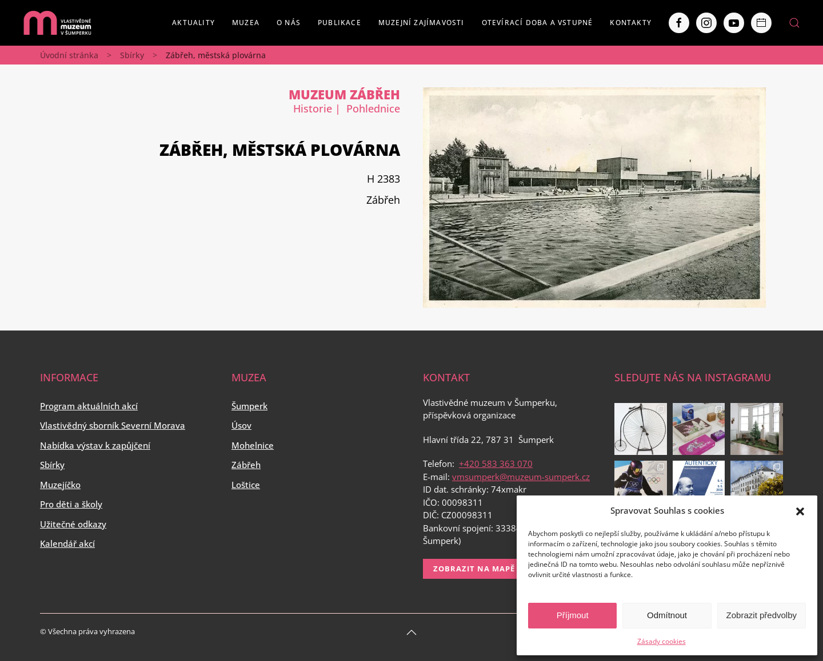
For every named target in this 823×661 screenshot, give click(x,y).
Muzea (245, 22)
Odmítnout (667, 615)
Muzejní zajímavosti (421, 22)
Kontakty (631, 22)
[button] (800, 510)
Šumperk (249, 406)
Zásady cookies (661, 641)
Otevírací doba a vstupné (537, 22)
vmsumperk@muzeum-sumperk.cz (521, 476)
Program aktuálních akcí (89, 406)
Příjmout (573, 615)
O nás (289, 22)
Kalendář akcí (67, 543)
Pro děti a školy (71, 504)
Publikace (339, 22)
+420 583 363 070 (496, 463)
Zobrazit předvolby (761, 615)
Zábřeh (246, 464)
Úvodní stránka (69, 55)
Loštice (245, 484)
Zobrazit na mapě (474, 568)
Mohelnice (252, 445)
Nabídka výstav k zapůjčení (95, 445)
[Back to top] (411, 632)
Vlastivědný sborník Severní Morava (112, 425)
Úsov (241, 425)
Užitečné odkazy (73, 524)
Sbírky (132, 55)
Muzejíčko (60, 484)
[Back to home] (57, 23)
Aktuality (193, 22)
